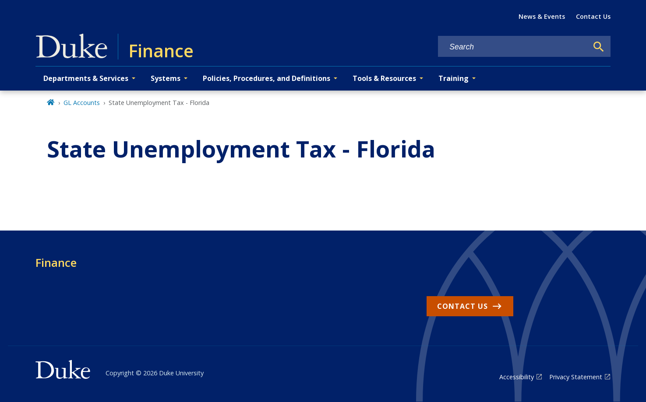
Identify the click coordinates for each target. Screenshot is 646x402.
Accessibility (516, 377)
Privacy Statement (575, 377)
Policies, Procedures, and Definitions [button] (266, 78)
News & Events (542, 16)
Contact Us (593, 16)
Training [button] (453, 78)
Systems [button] (165, 78)
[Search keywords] (512, 47)
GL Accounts (82, 102)
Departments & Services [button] (85, 78)
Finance (56, 262)
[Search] (598, 46)
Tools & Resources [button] (384, 78)
